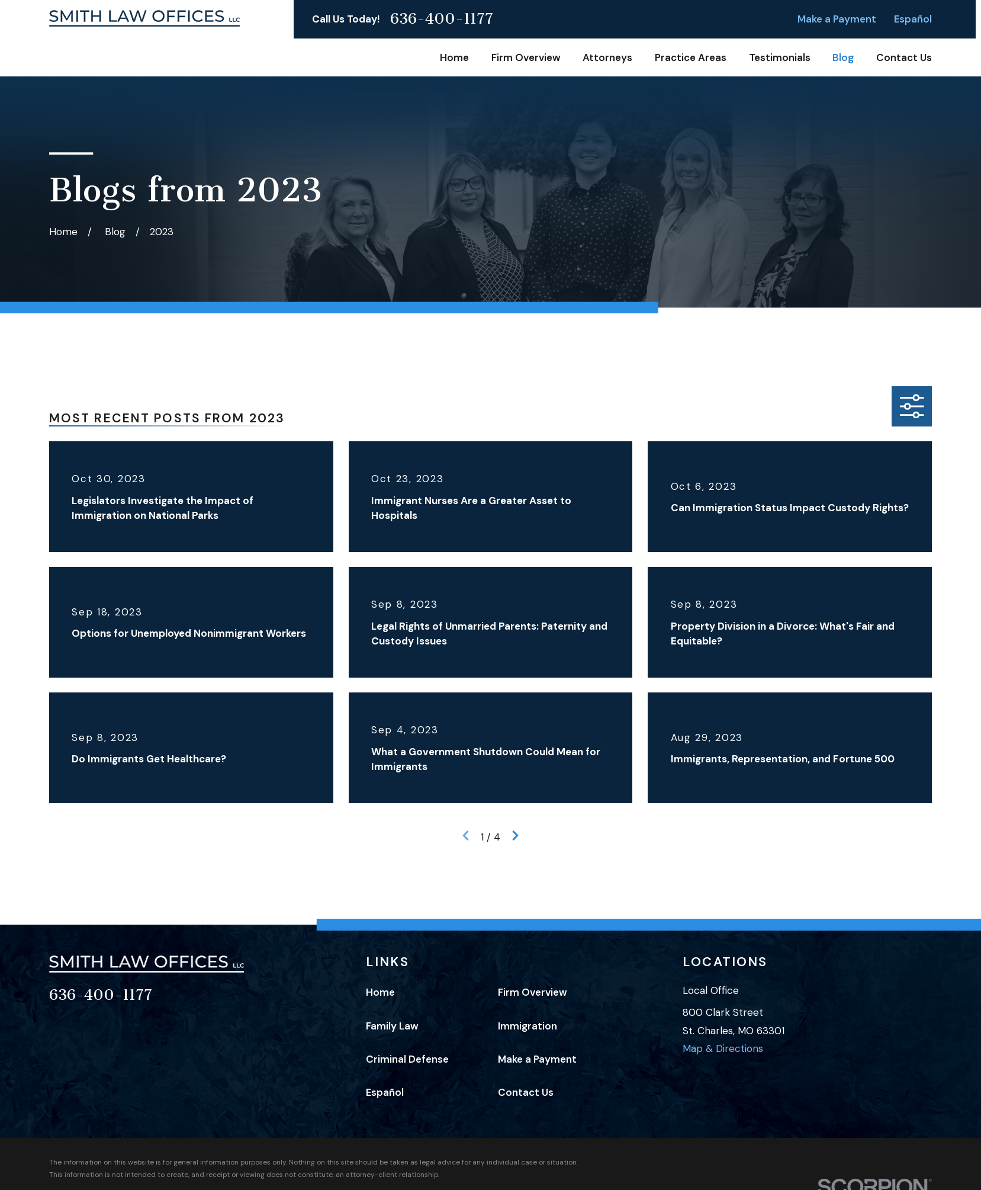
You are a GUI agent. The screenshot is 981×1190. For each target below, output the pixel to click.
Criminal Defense (407, 1059)
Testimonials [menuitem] (779, 57)
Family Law (392, 1025)
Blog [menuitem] (843, 57)
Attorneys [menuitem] (607, 57)
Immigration (527, 1025)
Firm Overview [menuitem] (526, 57)
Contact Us (526, 1092)
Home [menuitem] (454, 57)
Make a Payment (836, 18)
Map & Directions (723, 1048)
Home (380, 992)
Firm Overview (532, 992)
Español (913, 18)
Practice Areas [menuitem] (690, 57)
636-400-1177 (441, 19)
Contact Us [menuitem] (904, 57)
